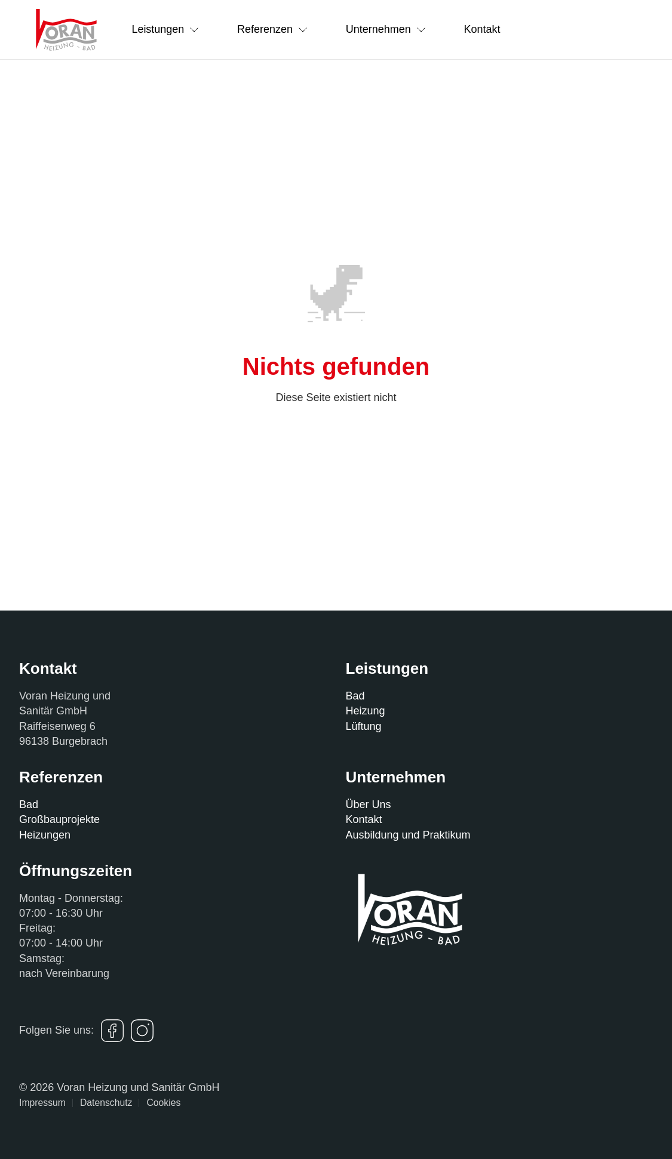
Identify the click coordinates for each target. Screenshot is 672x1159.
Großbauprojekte (59, 819)
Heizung (365, 711)
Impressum (42, 1103)
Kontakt (483, 29)
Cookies (163, 1103)
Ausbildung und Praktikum (408, 835)
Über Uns (368, 804)
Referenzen (273, 29)
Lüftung (364, 726)
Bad (355, 696)
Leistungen (166, 29)
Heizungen (44, 835)
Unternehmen (386, 29)
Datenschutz (106, 1103)
